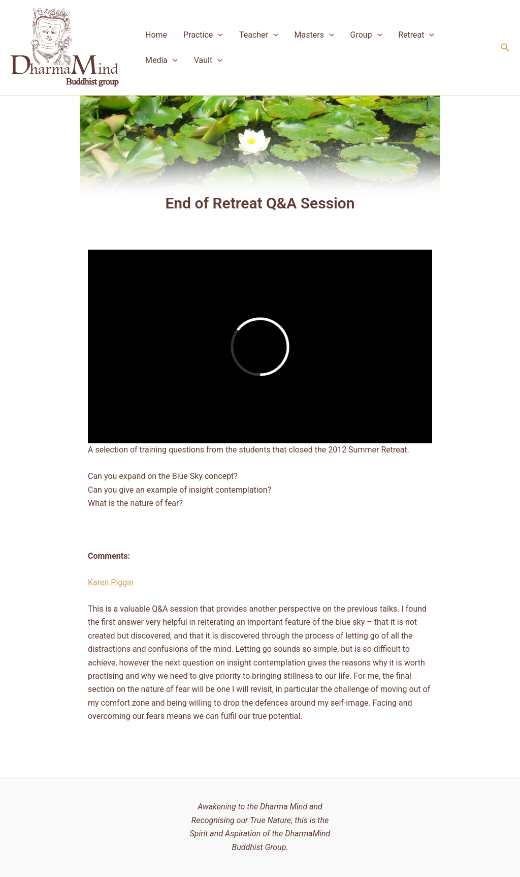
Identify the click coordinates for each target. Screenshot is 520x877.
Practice (203, 35)
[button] (505, 47)
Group (366, 35)
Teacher (258, 35)
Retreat (416, 35)
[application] (218, 35)
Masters (314, 35)
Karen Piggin (111, 582)
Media (161, 60)
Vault (208, 60)
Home (156, 35)
